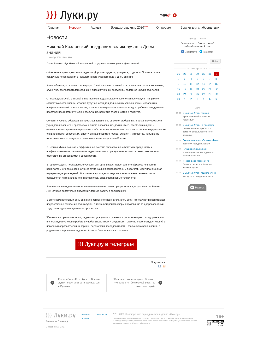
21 (210, 88)
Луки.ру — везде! (197, 38)
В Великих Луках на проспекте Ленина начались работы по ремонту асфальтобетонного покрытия (199, 130)
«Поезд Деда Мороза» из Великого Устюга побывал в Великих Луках (197, 164)
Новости (75, 27)
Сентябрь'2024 (197, 68)
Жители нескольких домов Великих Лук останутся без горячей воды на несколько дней (134, 283)
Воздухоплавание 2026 (127, 27)
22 (216, 88)
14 (210, 83)
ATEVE (60, 326)
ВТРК (197, 108)
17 (184, 88)
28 (191, 73)
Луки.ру (135, 323)
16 (178, 88)
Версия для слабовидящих (200, 27)
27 (184, 73)
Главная (54, 27)
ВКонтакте (189, 51)
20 (203, 88)
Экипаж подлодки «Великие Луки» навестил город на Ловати (200, 142)
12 (197, 83)
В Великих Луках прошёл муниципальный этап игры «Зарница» (196, 116)
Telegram (206, 51)
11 (191, 83)
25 (191, 93)
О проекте (163, 27)
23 (178, 93)
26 (178, 73)
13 (203, 83)
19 (197, 88)
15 (216, 83)
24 (184, 93)
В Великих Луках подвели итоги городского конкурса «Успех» (199, 174)
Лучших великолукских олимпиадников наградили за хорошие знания (198, 152)
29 (197, 73)
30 (203, 73)
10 (184, 83)
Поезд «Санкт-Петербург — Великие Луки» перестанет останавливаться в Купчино (79, 283)
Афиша (96, 27)
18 (191, 88)
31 (210, 73)
